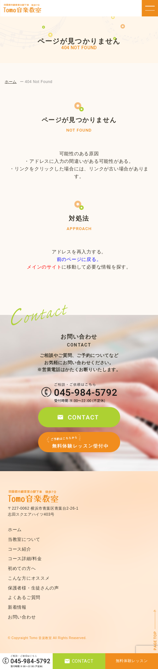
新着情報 (17, 607)
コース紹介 (19, 549)
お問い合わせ (22, 616)
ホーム (11, 82)
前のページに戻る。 (79, 259)
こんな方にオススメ (29, 578)
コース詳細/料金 (25, 558)
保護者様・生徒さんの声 (33, 587)
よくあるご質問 (24, 597)
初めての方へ (22, 568)
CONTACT (79, 661)
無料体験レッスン (132, 661)
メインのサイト (44, 266)
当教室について (24, 539)
